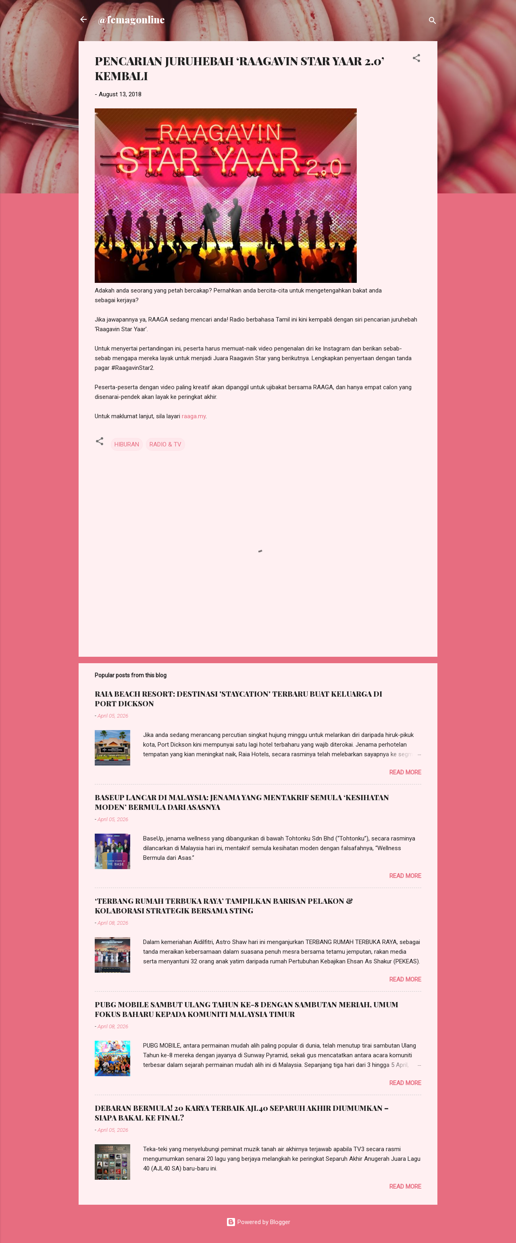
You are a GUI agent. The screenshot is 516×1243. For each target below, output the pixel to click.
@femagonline (131, 19)
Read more (405, 772)
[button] (416, 59)
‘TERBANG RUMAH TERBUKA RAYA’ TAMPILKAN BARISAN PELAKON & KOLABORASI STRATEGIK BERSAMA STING (224, 905)
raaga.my (194, 416)
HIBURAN (126, 444)
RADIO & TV (165, 444)
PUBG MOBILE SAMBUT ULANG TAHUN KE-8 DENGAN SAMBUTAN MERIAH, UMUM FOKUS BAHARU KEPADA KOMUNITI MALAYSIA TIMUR (246, 1009)
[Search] (432, 22)
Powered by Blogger (258, 1222)
